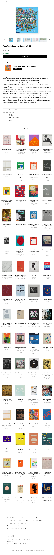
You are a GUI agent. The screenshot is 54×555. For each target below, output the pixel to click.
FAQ (18, 523)
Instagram (20, 525)
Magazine (35, 520)
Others (40, 520)
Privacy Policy (23, 523)
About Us (12, 517)
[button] (49, 39)
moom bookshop (4, 2)
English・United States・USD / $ (18, 528)
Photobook (29, 520)
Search (46, 2)
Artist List (28, 517)
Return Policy (13, 523)
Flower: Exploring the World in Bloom (24, 66)
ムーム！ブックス (19, 520)
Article (17, 517)
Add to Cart (24, 56)
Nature (17, 109)
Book (11, 520)
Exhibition (22, 517)
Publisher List (35, 517)
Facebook (13, 525)
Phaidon (11, 107)
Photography (12, 109)
